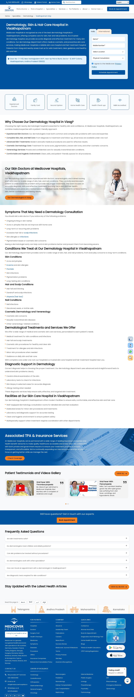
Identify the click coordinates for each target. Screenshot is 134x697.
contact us (85, 615)
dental (108, 664)
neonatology (60, 671)
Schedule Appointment (108, 67)
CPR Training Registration (90, 641)
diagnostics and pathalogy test (92, 626)
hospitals (33, 615)
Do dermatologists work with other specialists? (26, 550)
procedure (34, 641)
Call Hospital (72, 69)
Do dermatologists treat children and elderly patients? (29, 535)
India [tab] (93, 26)
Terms (58, 641)
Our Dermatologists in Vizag (19, 187)
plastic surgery (86, 667)
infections (24, 226)
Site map (59, 648)
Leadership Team (62, 619)
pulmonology (85, 682)
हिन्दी (30, 592)
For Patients (75, 9)
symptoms (34, 633)
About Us (59, 615)
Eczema (9, 254)
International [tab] (104, 26)
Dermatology (28, 16)
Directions (18, 69)
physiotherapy (86, 674)
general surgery (36, 679)
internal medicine (87, 664)
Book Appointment (67, 509)
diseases (33, 637)
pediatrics (59, 667)
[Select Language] (122, 2)
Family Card (35, 95)
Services (63, 9)
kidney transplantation (64, 674)
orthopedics (34, 671)
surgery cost (34, 622)
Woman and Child (87, 619)
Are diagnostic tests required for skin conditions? (26, 565)
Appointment (45, 69)
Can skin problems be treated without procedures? (27, 543)
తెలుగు (23, 592)
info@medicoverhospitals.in (17, 674)
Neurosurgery (60, 664)
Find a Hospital (38, 9)
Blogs (83, 633)
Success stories (61, 633)
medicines (34, 630)
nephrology (60, 682)
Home (7, 16)
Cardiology (34, 664)
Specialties (51, 9)
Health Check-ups (99, 95)
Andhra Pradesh (51, 599)
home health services (89, 630)
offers (32, 644)
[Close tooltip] (124, 668)
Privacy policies (61, 644)
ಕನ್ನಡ (44, 592)
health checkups (36, 626)
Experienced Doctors (14, 95)
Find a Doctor (23, 9)
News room (60, 630)
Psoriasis (10, 258)
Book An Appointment (118, 9)
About (86, 9)
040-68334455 (13, 667)
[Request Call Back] (127, 681)
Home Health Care (78, 95)
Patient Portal (40, 2)
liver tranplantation (62, 678)
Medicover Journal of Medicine (67, 637)
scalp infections (30, 222)
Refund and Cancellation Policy (41, 651)
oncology (33, 682)
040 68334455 (12, 2)
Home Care (54, 2)
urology (84, 671)
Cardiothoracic (35, 668)
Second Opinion (56, 95)
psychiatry (84, 678)
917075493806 (13, 681)
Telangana (20, 599)
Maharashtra (82, 599)
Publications (60, 622)
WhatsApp (27, 2)
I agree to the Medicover (106, 60)
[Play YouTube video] (20, 477)
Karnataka (113, 599)
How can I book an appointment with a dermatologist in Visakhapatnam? (36, 557)
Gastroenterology (36, 675)
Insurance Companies (38, 648)
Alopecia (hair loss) (14, 286)
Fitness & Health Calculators (91, 637)
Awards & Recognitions (64, 651)
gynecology (110, 678)
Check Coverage (15, 447)
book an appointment (88, 622)
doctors (33, 619)
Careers (59, 626)
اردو (37, 592)
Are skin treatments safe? (17, 528)
